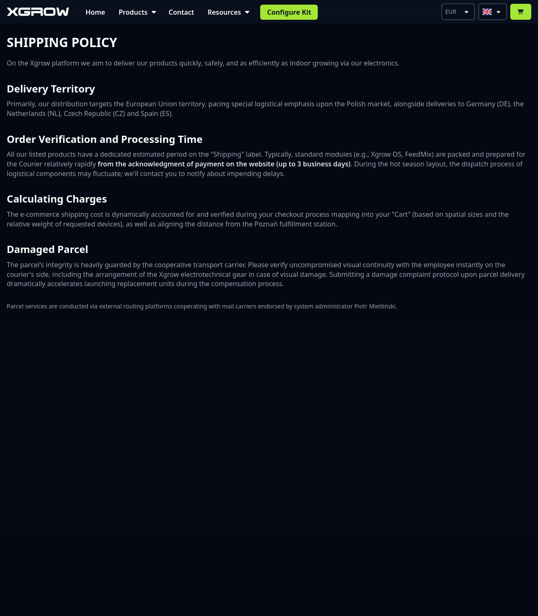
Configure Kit (289, 12)
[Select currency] (458, 11)
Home (95, 12)
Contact (181, 12)
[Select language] (492, 11)
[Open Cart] (520, 12)
